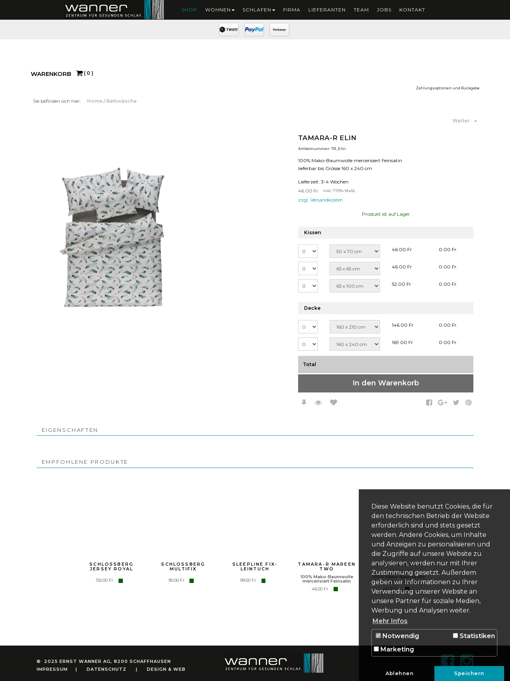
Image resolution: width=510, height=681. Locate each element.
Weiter (462, 121)
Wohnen (220, 10)
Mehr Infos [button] (390, 621)
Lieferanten (327, 10)
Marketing (394, 649)
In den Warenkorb (385, 383)
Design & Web (166, 669)
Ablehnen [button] (400, 673)
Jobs (384, 10)
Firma (291, 10)
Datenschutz (106, 669)
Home (95, 101)
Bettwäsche (121, 101)
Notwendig (397, 636)
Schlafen (259, 10)
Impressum (52, 669)
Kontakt (412, 10)
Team (361, 10)
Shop (189, 10)
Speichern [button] (469, 673)
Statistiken (474, 636)
